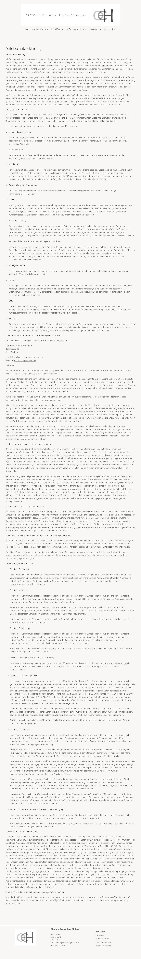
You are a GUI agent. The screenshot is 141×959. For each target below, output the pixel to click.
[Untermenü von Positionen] (100, 29)
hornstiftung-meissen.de (25, 360)
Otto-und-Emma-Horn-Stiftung (65, 929)
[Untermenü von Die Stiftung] (62, 29)
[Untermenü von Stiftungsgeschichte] (85, 29)
